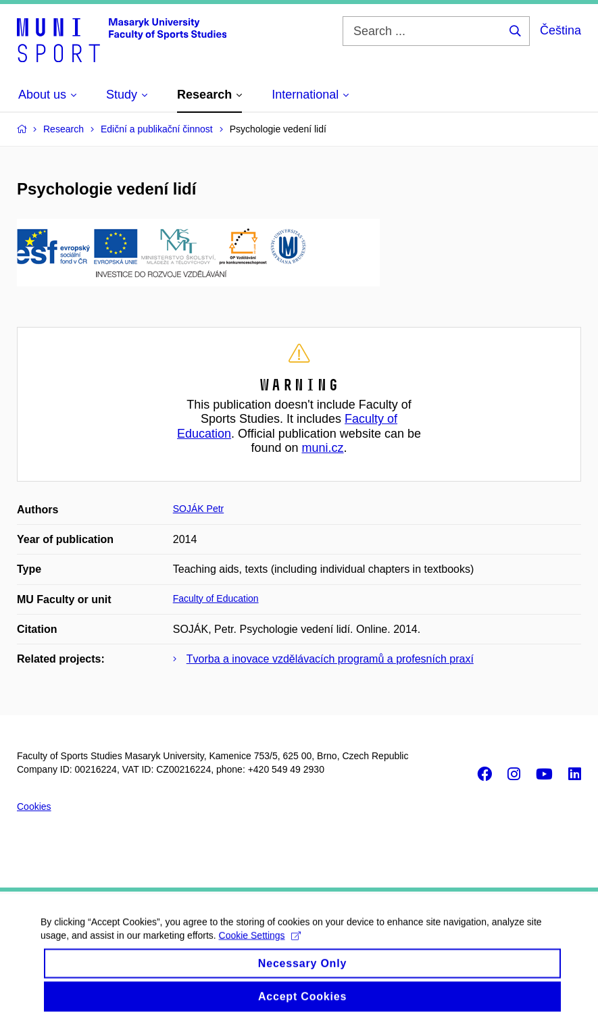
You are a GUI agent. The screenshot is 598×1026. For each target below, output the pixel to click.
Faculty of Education (216, 598)
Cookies (34, 806)
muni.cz (323, 448)
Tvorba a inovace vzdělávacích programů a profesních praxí (330, 659)
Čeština (560, 30)
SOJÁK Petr (198, 508)
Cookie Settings (260, 942)
